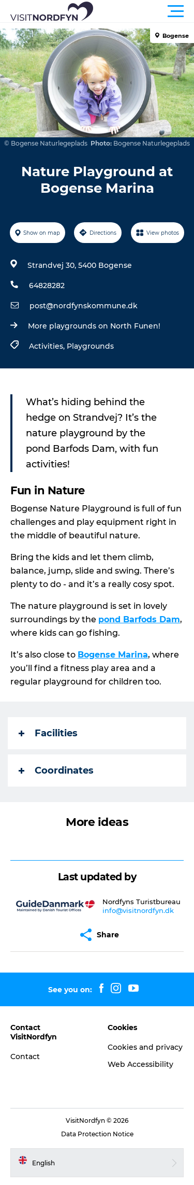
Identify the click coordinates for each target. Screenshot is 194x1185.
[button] (143, 11)
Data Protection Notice (97, 1134)
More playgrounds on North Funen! (94, 326)
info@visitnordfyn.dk (138, 910)
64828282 (47, 285)
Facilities (48, 733)
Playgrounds (90, 346)
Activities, (48, 346)
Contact (25, 1056)
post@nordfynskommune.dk (83, 305)
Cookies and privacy (145, 1047)
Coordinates (56, 770)
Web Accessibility (140, 1064)
